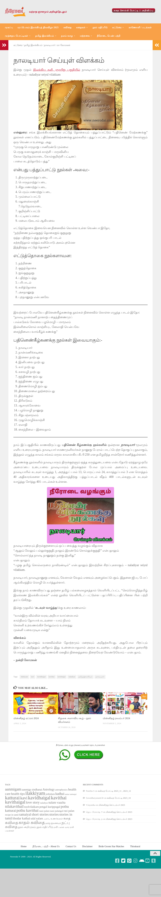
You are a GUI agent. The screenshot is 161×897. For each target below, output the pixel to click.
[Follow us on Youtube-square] (147, 860)
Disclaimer (87, 846)
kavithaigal (62, 677)
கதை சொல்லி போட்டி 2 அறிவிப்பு (134, 10)
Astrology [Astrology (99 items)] (49, 789)
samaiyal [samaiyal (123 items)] (25, 814)
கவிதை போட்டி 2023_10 (119, 798)
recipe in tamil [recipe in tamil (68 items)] (12, 815)
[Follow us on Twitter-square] (123, 860)
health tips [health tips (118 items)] (18, 794)
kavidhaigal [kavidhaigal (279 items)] (39, 797)
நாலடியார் (49, 45)
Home (23, 846)
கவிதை (67, 27)
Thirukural (135, 846)
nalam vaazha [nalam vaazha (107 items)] (56, 802)
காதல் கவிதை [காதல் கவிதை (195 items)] (32, 822)
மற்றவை (85, 36)
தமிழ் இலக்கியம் (44, 36)
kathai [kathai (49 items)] (67, 794)
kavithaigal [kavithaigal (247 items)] (15, 802)
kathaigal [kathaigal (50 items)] (73, 794)
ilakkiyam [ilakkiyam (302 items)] (35, 793)
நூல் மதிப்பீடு (100, 27)
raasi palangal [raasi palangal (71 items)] (56, 811)
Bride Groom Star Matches (111, 846)
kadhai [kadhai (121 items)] (59, 794)
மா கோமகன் (63, 45)
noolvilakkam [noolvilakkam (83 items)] (31, 806)
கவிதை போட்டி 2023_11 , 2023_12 (114, 791)
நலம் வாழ (67, 36)
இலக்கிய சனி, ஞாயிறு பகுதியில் (56, 69)
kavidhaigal (41, 677)
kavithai (52, 677)
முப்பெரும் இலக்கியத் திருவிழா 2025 (38, 27)
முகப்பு (9, 27)
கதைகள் (80, 27)
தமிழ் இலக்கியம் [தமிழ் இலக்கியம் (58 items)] (53, 823)
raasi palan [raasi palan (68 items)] (44, 811)
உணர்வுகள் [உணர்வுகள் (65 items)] (57, 818)
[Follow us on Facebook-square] (117, 860)
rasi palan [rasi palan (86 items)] (69, 810)
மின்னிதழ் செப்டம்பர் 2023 (112, 805)
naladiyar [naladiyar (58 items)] (44, 803)
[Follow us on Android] (141, 860)
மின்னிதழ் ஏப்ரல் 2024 (26, 718)
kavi (32, 677)
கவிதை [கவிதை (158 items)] (11, 823)
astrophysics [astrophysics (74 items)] (61, 789)
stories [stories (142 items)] (54, 814)
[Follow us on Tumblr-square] (153, 860)
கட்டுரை (116, 27)
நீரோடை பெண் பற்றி (108, 36)
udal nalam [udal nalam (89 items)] (37, 818)
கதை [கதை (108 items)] (66, 818)
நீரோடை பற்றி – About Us (46, 846)
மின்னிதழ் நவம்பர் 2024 (116, 718)
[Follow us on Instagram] (135, 860)
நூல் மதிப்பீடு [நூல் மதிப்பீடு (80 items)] (45, 827)
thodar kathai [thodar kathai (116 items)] (21, 818)
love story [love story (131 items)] (33, 802)
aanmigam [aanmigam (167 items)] (13, 789)
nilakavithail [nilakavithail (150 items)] (14, 806)
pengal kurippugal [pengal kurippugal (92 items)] (49, 806)
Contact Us (71, 846)
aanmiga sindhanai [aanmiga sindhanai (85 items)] (32, 789)
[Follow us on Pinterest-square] (129, 860)
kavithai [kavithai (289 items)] (59, 797)
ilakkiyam (24, 677)
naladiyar (72, 677)
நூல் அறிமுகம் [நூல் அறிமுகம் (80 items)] (27, 827)
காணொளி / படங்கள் (140, 27)
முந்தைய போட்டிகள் (16, 36)
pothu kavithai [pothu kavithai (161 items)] (27, 810)
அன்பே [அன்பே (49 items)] (46, 819)
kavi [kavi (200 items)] (24, 798)
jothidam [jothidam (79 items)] (50, 794)
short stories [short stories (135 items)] (40, 814)
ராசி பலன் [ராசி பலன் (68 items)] (58, 827)
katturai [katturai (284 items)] (12, 797)
